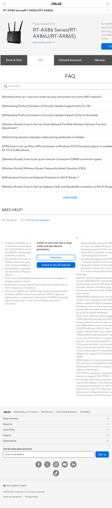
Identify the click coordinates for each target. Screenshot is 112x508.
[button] (4, 3)
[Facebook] (38, 464)
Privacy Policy (31, 497)
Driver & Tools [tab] (14, 60)
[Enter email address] (48, 454)
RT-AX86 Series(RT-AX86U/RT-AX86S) (28, 10)
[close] (77, 237)
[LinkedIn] (73, 464)
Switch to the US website (56, 265)
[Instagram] (56, 464)
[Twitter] (47, 464)
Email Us (12, 220)
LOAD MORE (70, 197)
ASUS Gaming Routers (66, 412)
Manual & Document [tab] (70, 60)
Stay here (56, 257)
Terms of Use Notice (12, 497)
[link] (56, 4)
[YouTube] (65, 464)
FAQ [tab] (40, 60)
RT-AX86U (85, 412)
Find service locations (37, 220)
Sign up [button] (102, 454)
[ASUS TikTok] (56, 473)
